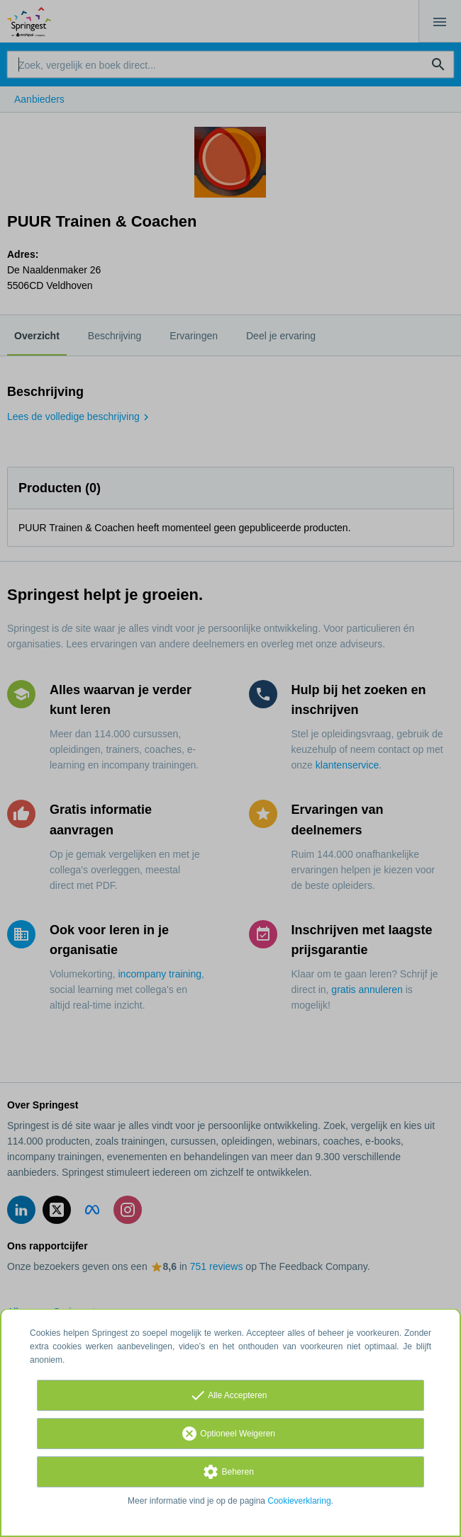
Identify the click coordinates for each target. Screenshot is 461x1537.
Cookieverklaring (299, 1501)
